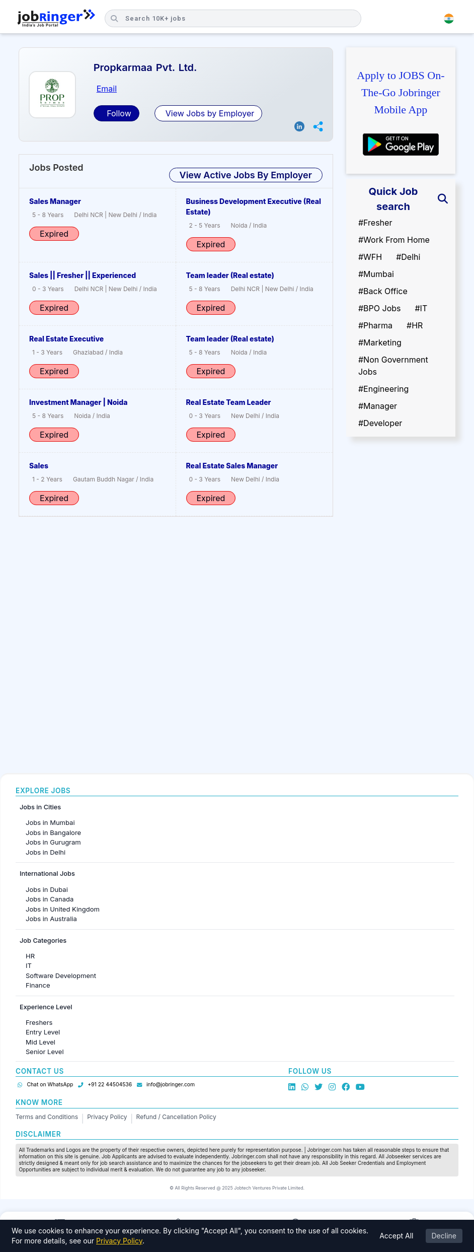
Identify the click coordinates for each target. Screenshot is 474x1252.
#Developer (380, 423)
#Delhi (408, 257)
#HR (415, 325)
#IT (421, 308)
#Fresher (375, 223)
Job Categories (43, 940)
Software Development (61, 975)
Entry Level (43, 1032)
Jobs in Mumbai (50, 822)
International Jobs (47, 873)
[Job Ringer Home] (56, 18)
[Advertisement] (400, 604)
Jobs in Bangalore (53, 832)
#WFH (370, 257)
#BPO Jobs (379, 308)
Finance (38, 985)
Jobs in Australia (51, 919)
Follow (118, 113)
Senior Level (45, 1052)
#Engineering (383, 389)
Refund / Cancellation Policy (176, 1117)
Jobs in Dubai (47, 889)
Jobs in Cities (40, 807)
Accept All (396, 1235)
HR (30, 956)
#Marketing (380, 342)
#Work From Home (394, 240)
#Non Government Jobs (393, 366)
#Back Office (383, 291)
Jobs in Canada (49, 899)
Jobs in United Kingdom (63, 909)
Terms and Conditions (47, 1117)
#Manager (377, 406)
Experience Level (46, 1007)
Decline (444, 1235)
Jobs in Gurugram (53, 842)
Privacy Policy (107, 1117)
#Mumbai (376, 274)
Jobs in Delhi (45, 852)
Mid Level (40, 1042)
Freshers (39, 1022)
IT (29, 965)
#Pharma (375, 325)
